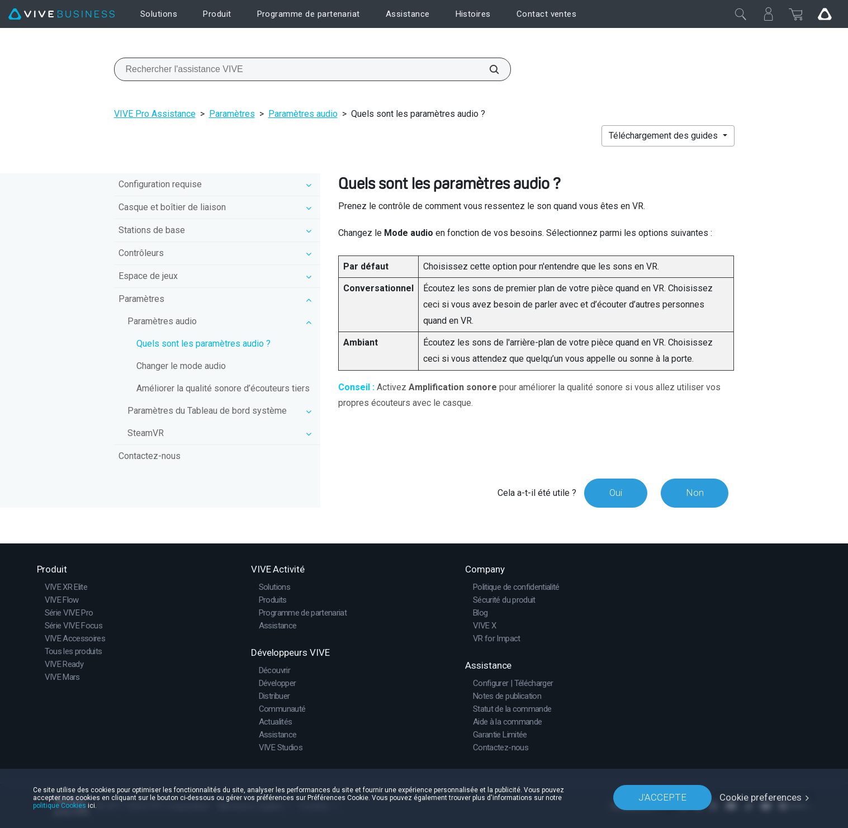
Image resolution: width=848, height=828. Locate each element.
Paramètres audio (303, 113)
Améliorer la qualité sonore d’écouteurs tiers (223, 388)
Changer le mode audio (181, 366)
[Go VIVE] (824, 14)
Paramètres (232, 113)
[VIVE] (61, 14)
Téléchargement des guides (664, 135)
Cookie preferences (760, 797)
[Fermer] (741, 14)
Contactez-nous (150, 456)
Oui (615, 492)
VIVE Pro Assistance (155, 113)
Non (694, 492)
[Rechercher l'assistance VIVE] (488, 69)
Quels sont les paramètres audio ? (203, 343)
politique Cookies (59, 805)
